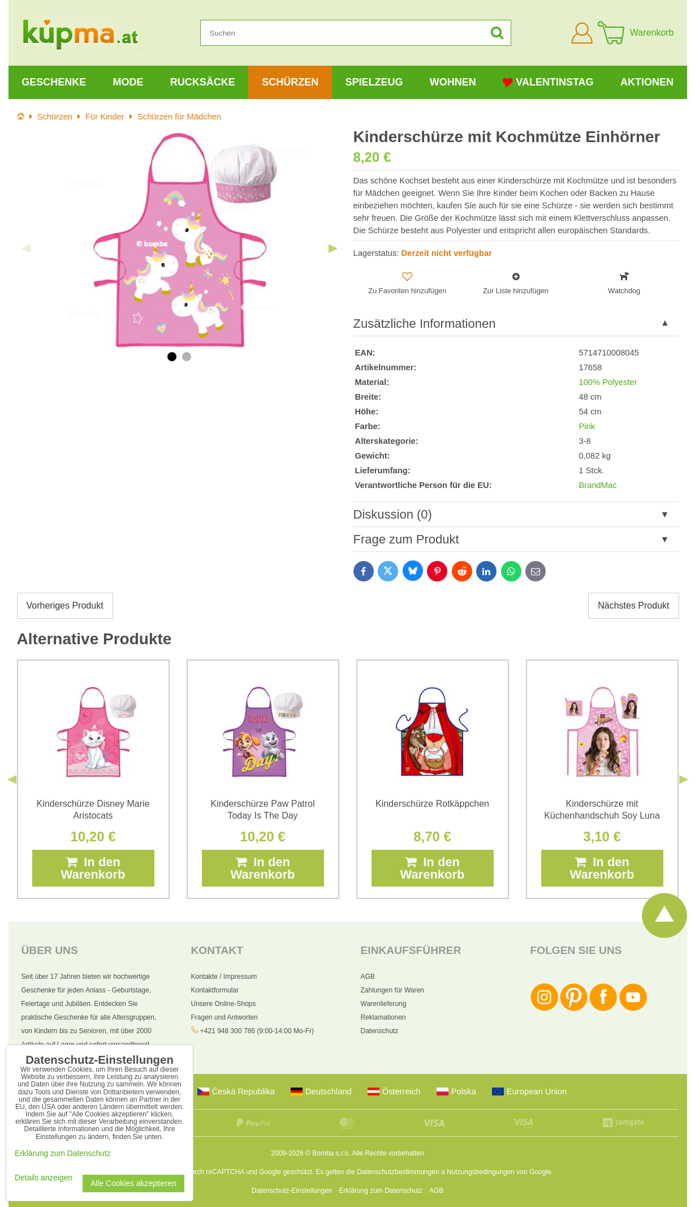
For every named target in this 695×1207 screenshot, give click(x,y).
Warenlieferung (384, 1004)
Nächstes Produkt (633, 605)
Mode (128, 82)
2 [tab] (186, 356)
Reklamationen (383, 1017)
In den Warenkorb (93, 868)
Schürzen (290, 82)
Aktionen (647, 82)
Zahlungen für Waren (392, 990)
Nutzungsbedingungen (481, 1172)
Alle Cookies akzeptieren (133, 1183)
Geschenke (53, 82)
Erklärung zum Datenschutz (380, 1191)
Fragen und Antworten (224, 1017)
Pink (587, 426)
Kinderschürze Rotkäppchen (432, 803)
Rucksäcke (202, 82)
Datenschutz (380, 1031)
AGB (368, 977)
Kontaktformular (215, 990)
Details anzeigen (43, 1178)
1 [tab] (171, 356)
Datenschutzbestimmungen (398, 1172)
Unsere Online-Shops (223, 1004)
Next (333, 248)
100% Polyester (608, 382)
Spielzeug (374, 82)
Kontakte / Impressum (224, 977)
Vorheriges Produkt (65, 605)
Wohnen (453, 82)
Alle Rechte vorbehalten (388, 1153)
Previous (26, 248)
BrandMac (598, 485)
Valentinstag (548, 82)
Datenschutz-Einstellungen (292, 1191)
